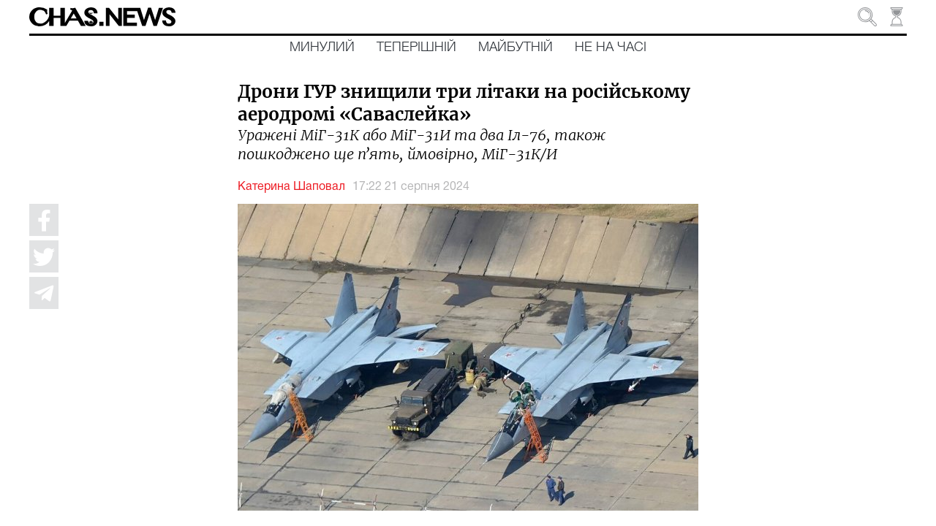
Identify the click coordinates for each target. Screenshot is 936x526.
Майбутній (515, 47)
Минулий (322, 47)
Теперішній (416, 47)
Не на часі (610, 47)
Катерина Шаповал (291, 187)
